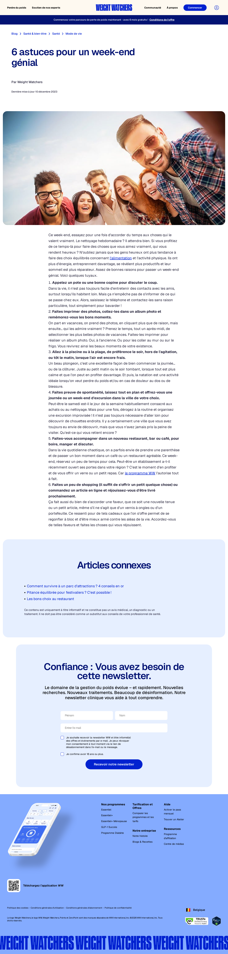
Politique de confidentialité (118, 907)
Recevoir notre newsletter (114, 764)
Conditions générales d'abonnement (84, 907)
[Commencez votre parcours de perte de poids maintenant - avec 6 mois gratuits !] (114, 20)
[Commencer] (195, 7)
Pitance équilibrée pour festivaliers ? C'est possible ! (69, 592)
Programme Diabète (112, 832)
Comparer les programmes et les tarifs (143, 817)
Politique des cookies (17, 907)
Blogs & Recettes (142, 841)
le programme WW (140, 473)
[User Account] (216, 7)
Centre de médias (174, 843)
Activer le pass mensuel (172, 811)
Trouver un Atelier (174, 819)
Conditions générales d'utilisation (47, 907)
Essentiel (106, 809)
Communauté (152, 7)
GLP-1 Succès (109, 827)
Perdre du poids (16, 7)
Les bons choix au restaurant (50, 599)
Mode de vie (74, 34)
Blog (14, 34)
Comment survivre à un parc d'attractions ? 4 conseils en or (75, 586)
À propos (172, 7)
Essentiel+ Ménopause (114, 821)
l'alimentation (121, 258)
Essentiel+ (107, 815)
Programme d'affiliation (170, 836)
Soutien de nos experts (46, 7)
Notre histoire (140, 836)
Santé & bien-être (34, 34)
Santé (56, 34)
